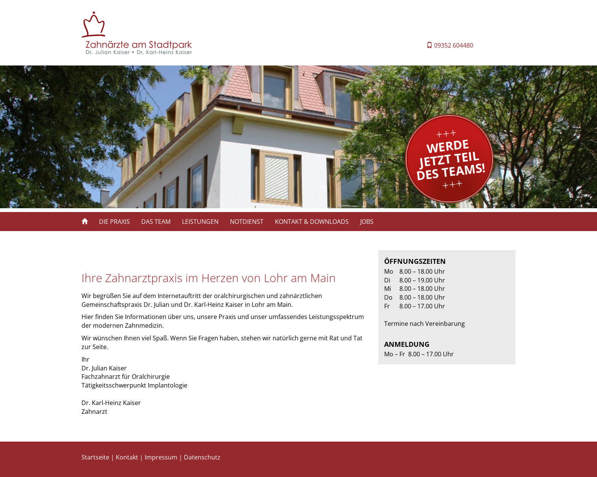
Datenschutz (202, 457)
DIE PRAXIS (114, 221)
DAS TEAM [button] (156, 221)
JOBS (367, 221)
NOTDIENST (246, 221)
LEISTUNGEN (200, 221)
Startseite (95, 457)
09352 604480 (453, 45)
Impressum (161, 457)
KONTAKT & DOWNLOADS (312, 221)
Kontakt (127, 457)
